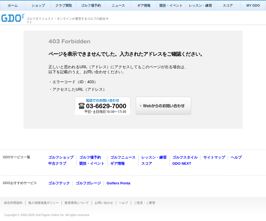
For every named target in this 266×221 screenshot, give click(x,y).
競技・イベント (171, 5)
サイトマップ (214, 157)
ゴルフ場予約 (91, 5)
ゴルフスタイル (185, 157)
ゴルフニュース (122, 157)
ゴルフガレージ (88, 183)
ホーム (13, 5)
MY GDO (253, 5)
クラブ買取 (63, 5)
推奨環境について (77, 202)
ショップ (38, 5)
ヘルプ (236, 157)
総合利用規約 (13, 202)
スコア (228, 5)
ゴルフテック (59, 183)
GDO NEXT (181, 163)
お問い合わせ (104, 202)
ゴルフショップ (60, 157)
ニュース (118, 5)
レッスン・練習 (200, 5)
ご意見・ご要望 (144, 202)
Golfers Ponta (118, 183)
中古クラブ (57, 163)
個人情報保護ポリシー (43, 202)
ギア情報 (143, 5)
